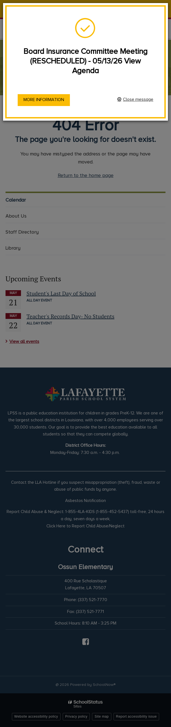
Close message (138, 99)
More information (43, 99)
